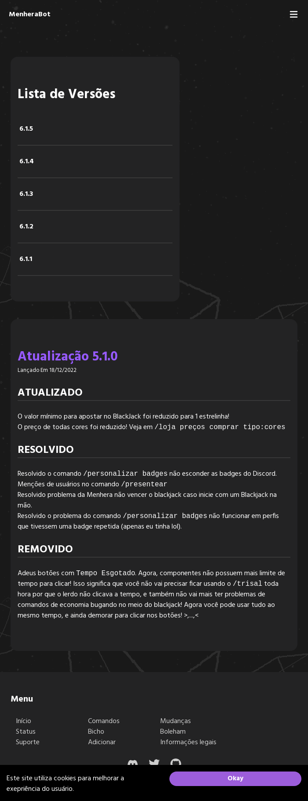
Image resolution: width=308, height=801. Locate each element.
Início (23, 721)
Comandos (104, 721)
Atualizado (50, 393)
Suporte (28, 742)
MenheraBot (30, 14)
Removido (45, 549)
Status (26, 732)
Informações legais (188, 742)
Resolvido (46, 450)
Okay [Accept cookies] (235, 778)
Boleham (173, 732)
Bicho (96, 732)
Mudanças (175, 721)
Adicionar (102, 742)
